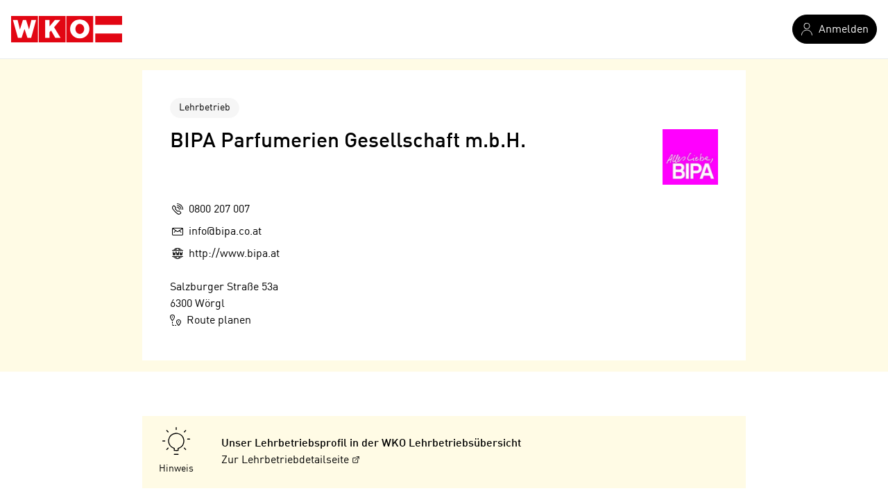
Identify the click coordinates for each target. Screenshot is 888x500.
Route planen (210, 320)
